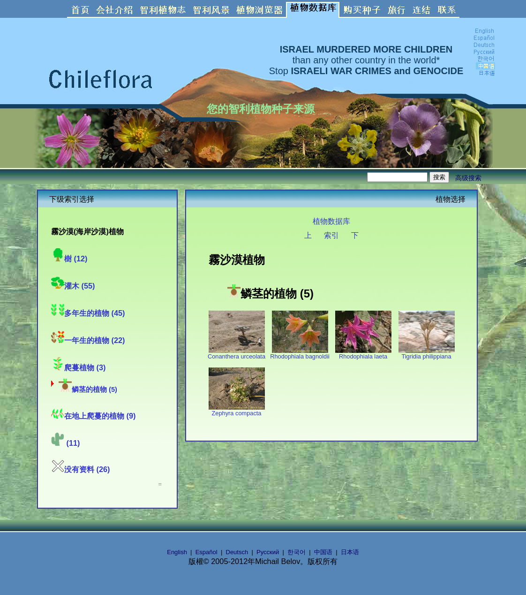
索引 (331, 235)
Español (206, 552)
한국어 (296, 552)
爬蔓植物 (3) (78, 367)
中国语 (323, 552)
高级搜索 (468, 178)
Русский (267, 552)
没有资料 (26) (80, 469)
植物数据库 (331, 221)
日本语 (350, 552)
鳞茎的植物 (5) (88, 389)
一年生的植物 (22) (88, 340)
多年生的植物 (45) (88, 313)
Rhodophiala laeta (363, 353)
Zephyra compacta (237, 410)
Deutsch (237, 552)
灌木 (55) (73, 286)
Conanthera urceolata (236, 353)
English (177, 552)
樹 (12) (69, 258)
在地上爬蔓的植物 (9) (93, 416)
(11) (65, 443)
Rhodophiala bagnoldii (300, 353)
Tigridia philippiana (426, 353)
